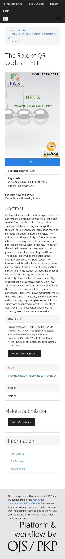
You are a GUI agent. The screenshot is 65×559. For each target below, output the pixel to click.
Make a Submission (21, 422)
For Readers (17, 454)
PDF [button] (32, 162)
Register (54, 3)
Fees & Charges (36, 3)
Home (11, 30)
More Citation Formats (24, 353)
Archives (23, 30)
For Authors (17, 461)
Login (6, 10)
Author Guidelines (12, 3)
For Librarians (18, 468)
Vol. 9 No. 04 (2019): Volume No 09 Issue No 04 (32, 375)
